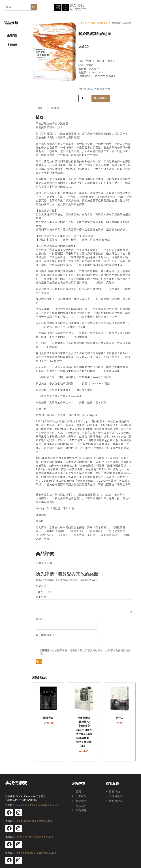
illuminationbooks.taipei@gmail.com (37, 805)
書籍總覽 (12, 45)
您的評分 (42, 586)
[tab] (40, 108)
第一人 (119, 718)
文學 (87, 23)
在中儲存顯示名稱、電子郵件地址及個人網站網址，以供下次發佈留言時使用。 (85, 652)
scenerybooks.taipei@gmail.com (35, 834)
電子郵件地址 (45, 635)
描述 (40, 108)
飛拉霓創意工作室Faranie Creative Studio (104, 864)
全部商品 (12, 35)
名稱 (39, 619)
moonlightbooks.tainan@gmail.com (37, 848)
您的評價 (42, 597)
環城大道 (48, 718)
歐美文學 (105, 23)
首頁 (80, 23)
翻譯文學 (95, 23)
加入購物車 (101, 98)
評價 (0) (56, 108)
